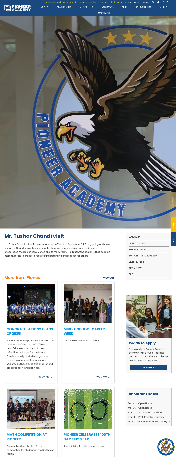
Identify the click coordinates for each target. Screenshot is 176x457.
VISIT (173, 239)
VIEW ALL (108, 277)
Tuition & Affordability (143, 255)
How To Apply (137, 243)
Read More (45, 376)
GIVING (163, 7)
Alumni (145, 2)
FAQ (131, 274)
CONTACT (104, 13)
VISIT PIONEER (136, 261)
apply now (135, 268)
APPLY (173, 224)
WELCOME (134, 237)
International (137, 249)
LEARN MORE (149, 367)
